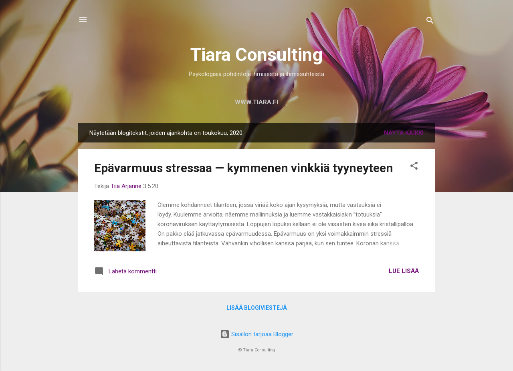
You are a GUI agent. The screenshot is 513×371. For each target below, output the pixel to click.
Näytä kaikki (404, 132)
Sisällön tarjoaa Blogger (256, 334)
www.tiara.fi (256, 102)
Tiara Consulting (256, 54)
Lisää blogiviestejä (256, 308)
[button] (414, 167)
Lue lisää (404, 271)
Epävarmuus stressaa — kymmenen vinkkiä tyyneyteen (243, 168)
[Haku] (430, 22)
